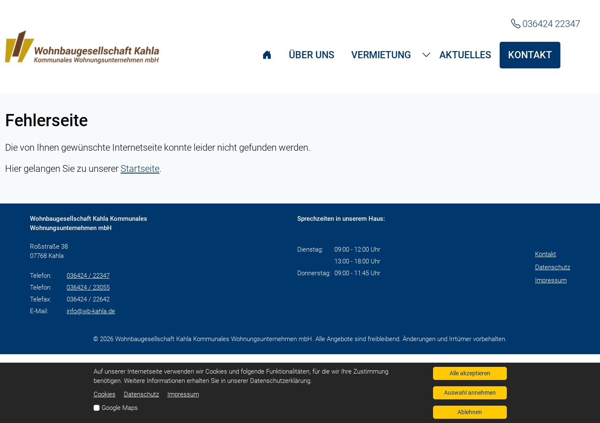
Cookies (105, 394)
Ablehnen (469, 412)
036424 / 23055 (88, 287)
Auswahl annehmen (470, 392)
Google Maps (120, 408)
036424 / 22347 (88, 275)
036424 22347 (545, 23)
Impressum (551, 280)
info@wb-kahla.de (91, 311)
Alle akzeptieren (469, 373)
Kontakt (545, 254)
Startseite (140, 168)
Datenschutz (552, 267)
